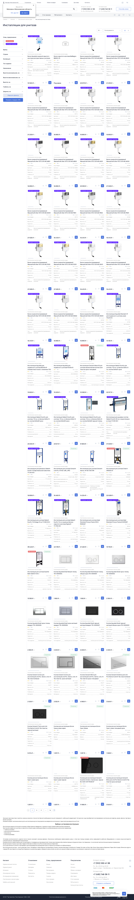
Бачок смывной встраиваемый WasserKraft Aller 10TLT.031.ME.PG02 (39, 263)
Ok (124, 894)
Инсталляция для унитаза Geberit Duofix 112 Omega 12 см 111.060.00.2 (39, 521)
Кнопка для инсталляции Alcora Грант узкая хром (38, 779)
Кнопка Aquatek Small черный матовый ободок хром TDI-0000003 (117, 624)
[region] (13, 65)
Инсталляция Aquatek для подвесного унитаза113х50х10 (63, 366)
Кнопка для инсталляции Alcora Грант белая (90, 727)
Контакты (87, 2)
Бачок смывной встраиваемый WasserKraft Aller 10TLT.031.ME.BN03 (39, 109)
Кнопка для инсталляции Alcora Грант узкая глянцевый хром (116, 727)
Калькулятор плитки (77, 885)
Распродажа (50, 870)
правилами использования (99, 895)
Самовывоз (65, 2)
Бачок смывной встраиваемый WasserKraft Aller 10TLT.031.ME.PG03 (65, 263)
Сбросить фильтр (13, 99)
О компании (28, 2)
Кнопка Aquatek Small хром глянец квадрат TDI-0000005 (39, 624)
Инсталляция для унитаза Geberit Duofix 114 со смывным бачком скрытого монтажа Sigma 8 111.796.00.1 (64, 523)
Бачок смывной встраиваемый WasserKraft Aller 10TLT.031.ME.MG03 (39, 212)
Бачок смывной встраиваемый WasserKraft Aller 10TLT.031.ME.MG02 (117, 160)
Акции (48, 864)
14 (50, 810)
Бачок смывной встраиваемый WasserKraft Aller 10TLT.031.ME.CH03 (117, 109)
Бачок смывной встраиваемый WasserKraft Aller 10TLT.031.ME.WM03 (91, 315)
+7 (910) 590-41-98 (88, 9)
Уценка (48, 876)
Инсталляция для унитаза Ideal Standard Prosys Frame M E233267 (117, 521)
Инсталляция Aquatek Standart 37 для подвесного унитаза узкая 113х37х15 (117, 316)
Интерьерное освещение (10, 876)
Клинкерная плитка (9, 873)
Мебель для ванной (9, 882)
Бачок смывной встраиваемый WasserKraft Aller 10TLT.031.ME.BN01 (91, 57)
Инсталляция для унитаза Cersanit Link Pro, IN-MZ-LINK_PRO (65, 469)
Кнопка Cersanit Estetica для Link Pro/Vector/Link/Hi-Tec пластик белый (118, 676)
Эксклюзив (49, 882)
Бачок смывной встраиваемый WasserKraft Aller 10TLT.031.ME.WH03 (39, 315)
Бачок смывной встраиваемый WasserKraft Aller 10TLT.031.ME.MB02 (65, 160)
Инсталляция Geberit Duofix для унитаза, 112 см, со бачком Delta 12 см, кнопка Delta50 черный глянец (91, 419)
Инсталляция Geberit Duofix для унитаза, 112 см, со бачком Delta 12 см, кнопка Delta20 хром (39, 419)
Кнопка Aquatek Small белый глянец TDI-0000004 (65, 573)
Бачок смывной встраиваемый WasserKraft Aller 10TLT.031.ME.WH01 (91, 263)
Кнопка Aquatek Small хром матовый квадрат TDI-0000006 (65, 624)
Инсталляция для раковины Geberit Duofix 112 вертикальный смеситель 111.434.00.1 (39, 470)
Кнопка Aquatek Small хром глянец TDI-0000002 (117, 573)
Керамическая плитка (10, 864)
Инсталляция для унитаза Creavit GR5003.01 (117, 469)
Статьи (36, 15)
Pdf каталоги (58, 15)
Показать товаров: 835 (13, 95)
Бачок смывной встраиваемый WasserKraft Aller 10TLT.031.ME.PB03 (117, 212)
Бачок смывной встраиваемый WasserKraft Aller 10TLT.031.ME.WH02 (117, 263)
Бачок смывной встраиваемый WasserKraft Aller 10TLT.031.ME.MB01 (39, 160)
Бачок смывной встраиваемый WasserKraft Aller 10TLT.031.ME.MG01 (91, 160)
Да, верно (24, 13)
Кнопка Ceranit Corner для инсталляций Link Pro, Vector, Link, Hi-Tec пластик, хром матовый (66, 677)
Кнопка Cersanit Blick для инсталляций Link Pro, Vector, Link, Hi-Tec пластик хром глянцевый (92, 677)
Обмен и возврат (51, 2)
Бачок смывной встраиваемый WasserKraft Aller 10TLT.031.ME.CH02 (91, 109)
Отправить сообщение (103, 883)
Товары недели (51, 873)
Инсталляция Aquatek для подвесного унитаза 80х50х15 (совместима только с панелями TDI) (39, 367)
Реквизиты (31, 873)
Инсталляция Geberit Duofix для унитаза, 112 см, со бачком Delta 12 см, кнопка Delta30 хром (65, 419)
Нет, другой (14, 13)
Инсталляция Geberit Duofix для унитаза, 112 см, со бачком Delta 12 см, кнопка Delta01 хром (117, 367)
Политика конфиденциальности (57, 897)
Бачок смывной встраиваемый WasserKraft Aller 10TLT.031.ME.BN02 (117, 57)
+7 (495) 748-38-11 (105, 9)
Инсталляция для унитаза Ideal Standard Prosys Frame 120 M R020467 (90, 522)
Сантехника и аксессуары (11, 879)
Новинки (49, 867)
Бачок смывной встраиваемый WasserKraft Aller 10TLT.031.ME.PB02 (91, 212)
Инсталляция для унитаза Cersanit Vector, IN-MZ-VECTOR (91, 469)
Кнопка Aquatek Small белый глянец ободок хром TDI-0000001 (91, 573)
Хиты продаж (50, 879)
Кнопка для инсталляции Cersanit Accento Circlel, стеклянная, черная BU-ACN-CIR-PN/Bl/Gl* (91, 780)
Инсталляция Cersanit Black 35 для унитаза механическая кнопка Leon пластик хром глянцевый (91, 367)
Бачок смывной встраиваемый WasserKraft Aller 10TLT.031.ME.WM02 (65, 315)
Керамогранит (7, 867)
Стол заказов (46, 15)
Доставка (76, 2)
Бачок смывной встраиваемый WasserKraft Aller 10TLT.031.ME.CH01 (65, 109)
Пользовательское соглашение (93, 897)
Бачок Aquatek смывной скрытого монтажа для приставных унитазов (39, 57)
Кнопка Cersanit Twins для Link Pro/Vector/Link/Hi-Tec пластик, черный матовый (38, 728)
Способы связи (123, 9)
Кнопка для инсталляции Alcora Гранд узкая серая (64, 727)
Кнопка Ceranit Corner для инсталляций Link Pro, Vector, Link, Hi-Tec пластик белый (39, 677)
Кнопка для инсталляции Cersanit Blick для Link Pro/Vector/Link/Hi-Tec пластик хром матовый (117, 780)
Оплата (39, 2)
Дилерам (31, 867)
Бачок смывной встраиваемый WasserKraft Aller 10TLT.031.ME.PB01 (65, 212)
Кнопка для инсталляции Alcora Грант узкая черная (64, 779)
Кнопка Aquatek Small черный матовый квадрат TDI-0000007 (90, 624)
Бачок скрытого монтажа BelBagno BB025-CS (65, 57)
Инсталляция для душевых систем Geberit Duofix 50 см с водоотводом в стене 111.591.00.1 (118, 419)
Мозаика (5, 870)
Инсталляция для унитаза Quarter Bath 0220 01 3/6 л (38, 573)
